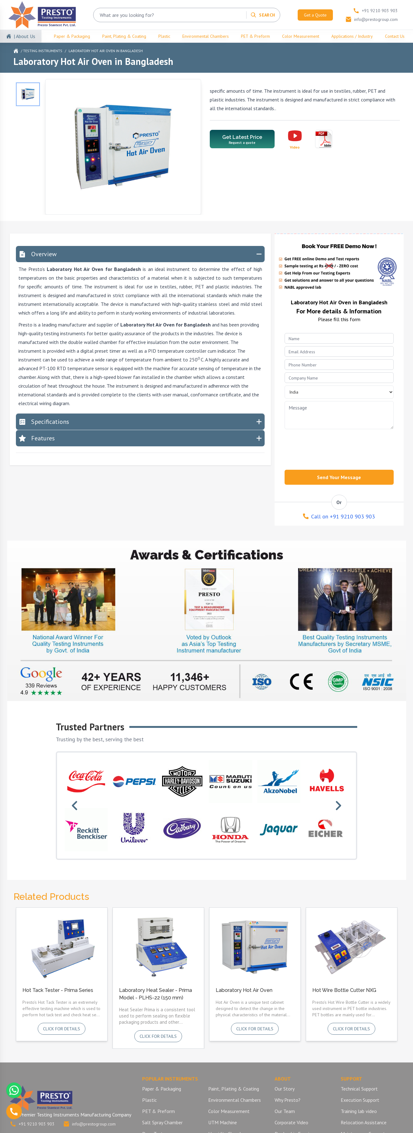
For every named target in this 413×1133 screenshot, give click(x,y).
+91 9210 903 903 (32, 1124)
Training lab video (359, 1111)
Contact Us (395, 36)
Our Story (285, 1089)
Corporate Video (291, 1122)
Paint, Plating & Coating (124, 36)
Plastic (164, 36)
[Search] (262, 15)
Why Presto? (287, 1100)
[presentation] (332, 447)
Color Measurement (300, 36)
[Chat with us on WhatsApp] (14, 1090)
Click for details (61, 1029)
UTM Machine (222, 1122)
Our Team (285, 1111)
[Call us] (14, 1111)
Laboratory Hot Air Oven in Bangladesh (106, 50)
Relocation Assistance (364, 1122)
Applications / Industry (352, 36)
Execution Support (360, 1100)
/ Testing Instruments (41, 50)
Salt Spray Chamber (162, 1122)
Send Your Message (339, 477)
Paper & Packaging (72, 36)
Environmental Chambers (205, 36)
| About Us (24, 36)
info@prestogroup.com (89, 1124)
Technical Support (359, 1089)
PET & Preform (255, 36)
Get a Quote (315, 15)
